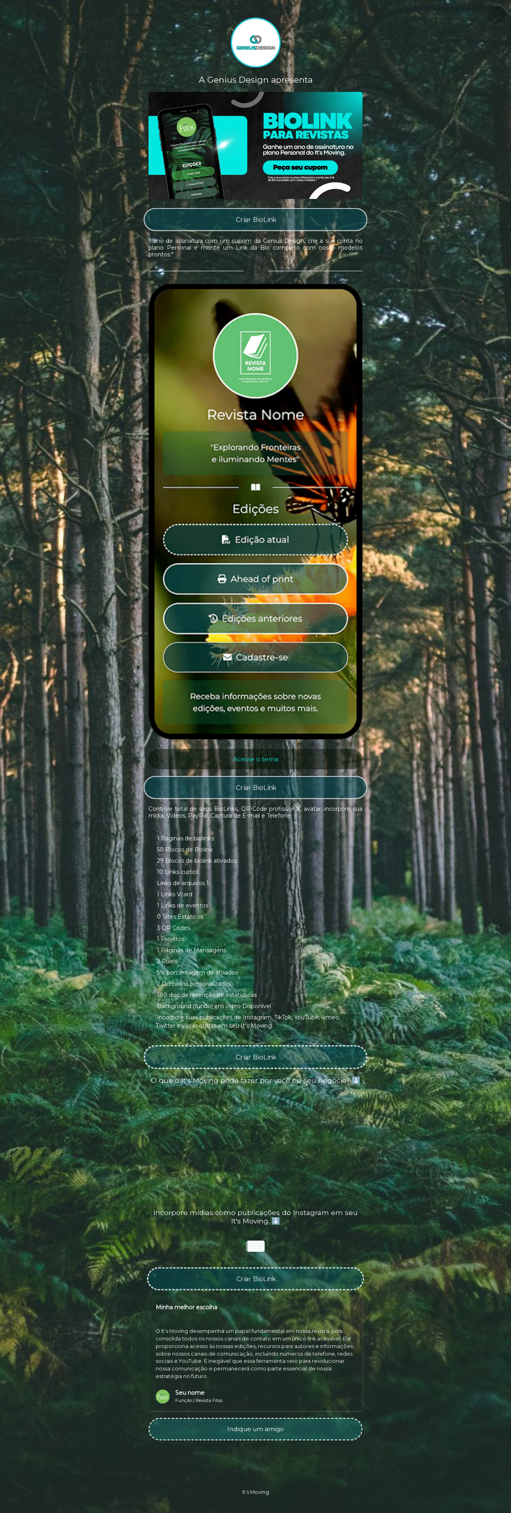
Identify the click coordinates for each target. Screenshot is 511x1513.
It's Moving (255, 1492)
